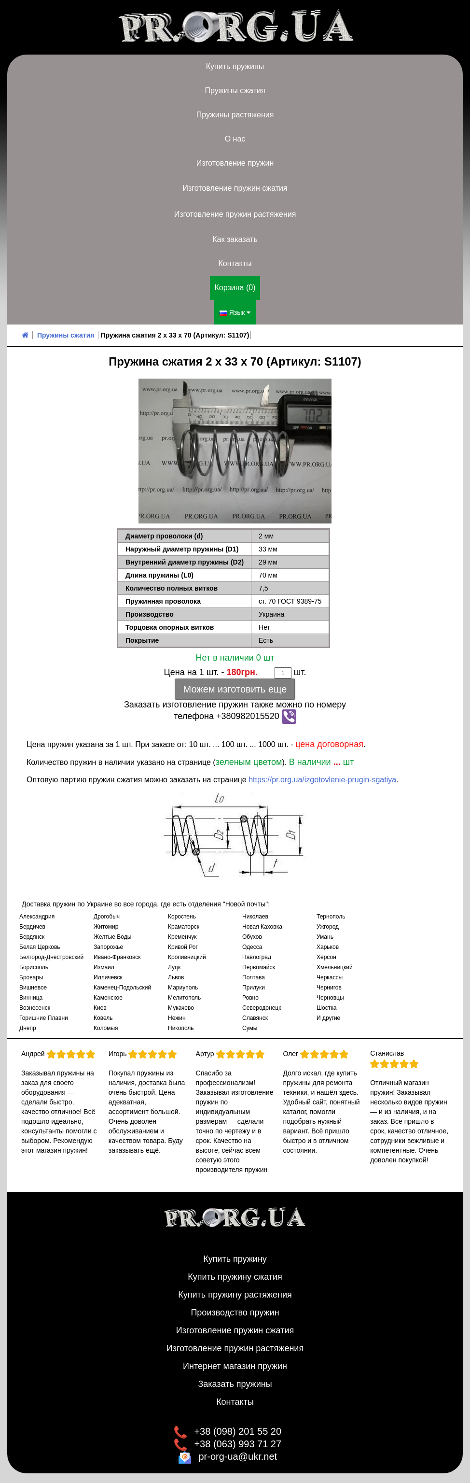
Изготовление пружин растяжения (235, 214)
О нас (235, 139)
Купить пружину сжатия (235, 1277)
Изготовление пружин (235, 163)
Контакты (234, 263)
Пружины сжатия (235, 90)
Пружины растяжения (235, 115)
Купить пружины (235, 66)
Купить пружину (235, 1259)
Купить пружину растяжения (235, 1294)
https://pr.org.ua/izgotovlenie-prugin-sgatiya (322, 780)
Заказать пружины (235, 1384)
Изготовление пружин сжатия (234, 188)
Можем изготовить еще (235, 689)
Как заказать (235, 239)
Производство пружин (235, 1312)
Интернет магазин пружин (235, 1366)
